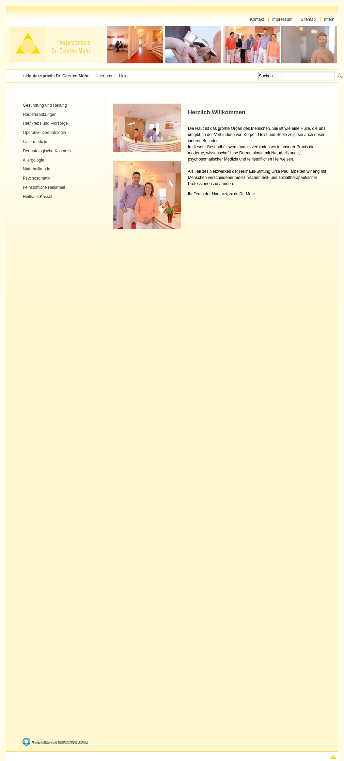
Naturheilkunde (36, 169)
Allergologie (33, 160)
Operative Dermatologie (44, 132)
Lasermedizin (35, 141)
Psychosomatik (36, 178)
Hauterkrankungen (40, 114)
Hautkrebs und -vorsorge (45, 123)
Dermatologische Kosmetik (47, 151)
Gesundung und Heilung (45, 105)
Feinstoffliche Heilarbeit (44, 187)
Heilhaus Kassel (37, 196)
